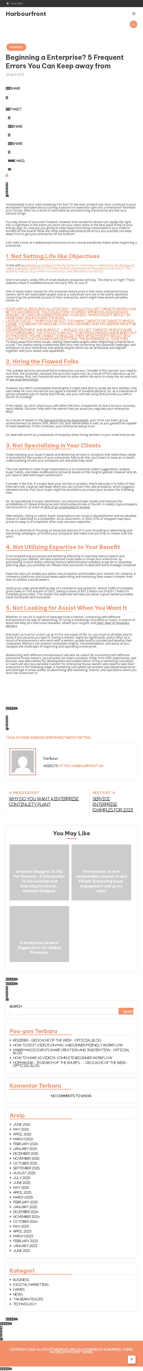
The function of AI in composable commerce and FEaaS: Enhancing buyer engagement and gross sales (101, 881)
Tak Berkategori (28, 1299)
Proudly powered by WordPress (96, 1349)
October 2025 (25, 1163)
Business (16, 47)
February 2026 (25, 1143)
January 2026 (25, 1148)
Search (15, 1006)
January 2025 (25, 1206)
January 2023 (25, 1245)
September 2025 (26, 1168)
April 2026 (22, 1134)
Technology (24, 1303)
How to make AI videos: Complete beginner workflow (62, 1057)
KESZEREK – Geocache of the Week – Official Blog (57, 1040)
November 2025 (26, 1158)
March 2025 (23, 1197)
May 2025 (21, 1187)
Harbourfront (25, 13)
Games (19, 1289)
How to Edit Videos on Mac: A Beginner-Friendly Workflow (68, 1045)
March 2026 (23, 1138)
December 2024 (26, 1211)
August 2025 (24, 1172)
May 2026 (21, 1129)
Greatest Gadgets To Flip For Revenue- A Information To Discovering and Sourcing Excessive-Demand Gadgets (39, 881)
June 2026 (22, 1124)
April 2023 (22, 1231)
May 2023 (21, 1226)
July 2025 (21, 1177)
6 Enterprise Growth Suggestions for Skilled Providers (39, 947)
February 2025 (25, 1202)
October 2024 (25, 1221)
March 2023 (23, 1236)
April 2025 (22, 1192)
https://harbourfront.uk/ (81, 765)
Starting (82, 737)
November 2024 (26, 1216)
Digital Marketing (31, 1284)
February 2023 (25, 1240)
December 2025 (25, 1153)
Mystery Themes (80, 1352)
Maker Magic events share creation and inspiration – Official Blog (71, 1051)
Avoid (21, 737)
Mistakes (66, 737)
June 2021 (21, 1250)
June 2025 (22, 1182)
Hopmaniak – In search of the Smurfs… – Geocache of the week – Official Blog (70, 1064)
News (18, 1294)
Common (50, 737)
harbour (50, 759)
